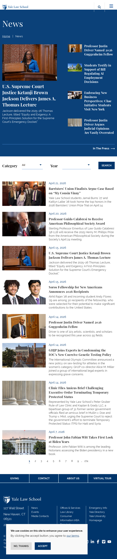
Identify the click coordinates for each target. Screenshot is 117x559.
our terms (73, 535)
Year (54, 166)
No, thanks (21, 546)
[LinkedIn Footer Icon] (92, 542)
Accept (43, 546)
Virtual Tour (102, 478)
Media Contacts (40, 516)
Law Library (66, 512)
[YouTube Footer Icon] (109, 542)
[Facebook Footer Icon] (98, 542)
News (19, 36)
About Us (73, 478)
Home (6, 36)
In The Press (101, 148)
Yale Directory (97, 512)
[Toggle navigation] (111, 6)
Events (35, 512)
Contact (44, 478)
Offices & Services (70, 507)
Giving (14, 478)
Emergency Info (98, 507)
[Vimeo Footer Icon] (104, 542)
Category (9, 166)
